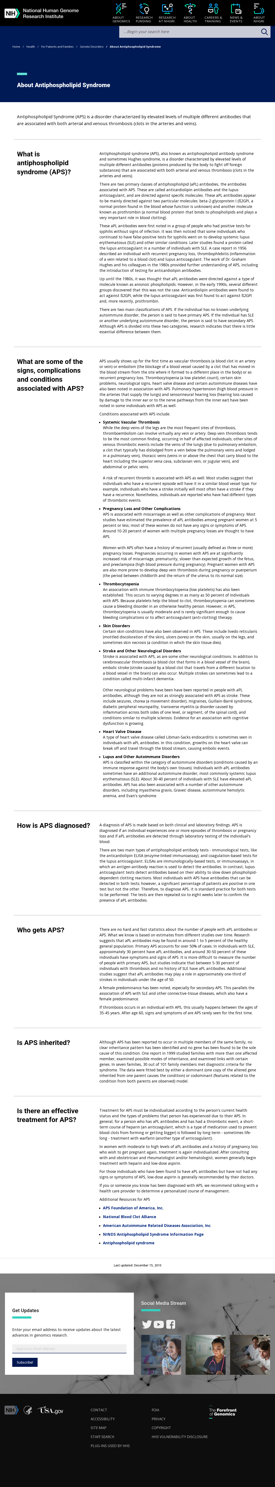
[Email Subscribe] (69, 1348)
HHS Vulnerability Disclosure (180, 1436)
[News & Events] (236, 13)
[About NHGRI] (259, 13)
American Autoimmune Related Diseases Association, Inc (157, 1225)
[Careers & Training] (213, 13)
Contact (99, 1410)
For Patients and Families (57, 46)
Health (30, 46)
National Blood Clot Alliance (129, 1216)
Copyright (161, 1427)
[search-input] (194, 32)
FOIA (155, 1410)
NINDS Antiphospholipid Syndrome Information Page (153, 1234)
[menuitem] (121, 13)
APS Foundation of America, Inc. (133, 1207)
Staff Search (102, 1436)
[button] (50, 1413)
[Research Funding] (144, 13)
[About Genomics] (121, 13)
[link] (147, 1324)
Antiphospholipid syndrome (128, 1242)
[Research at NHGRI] (167, 13)
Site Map (98, 1427)
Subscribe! (25, 1362)
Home (16, 46)
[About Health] (190, 13)
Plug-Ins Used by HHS (110, 1445)
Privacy (158, 1419)
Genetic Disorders (92, 46)
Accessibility (103, 1419)
